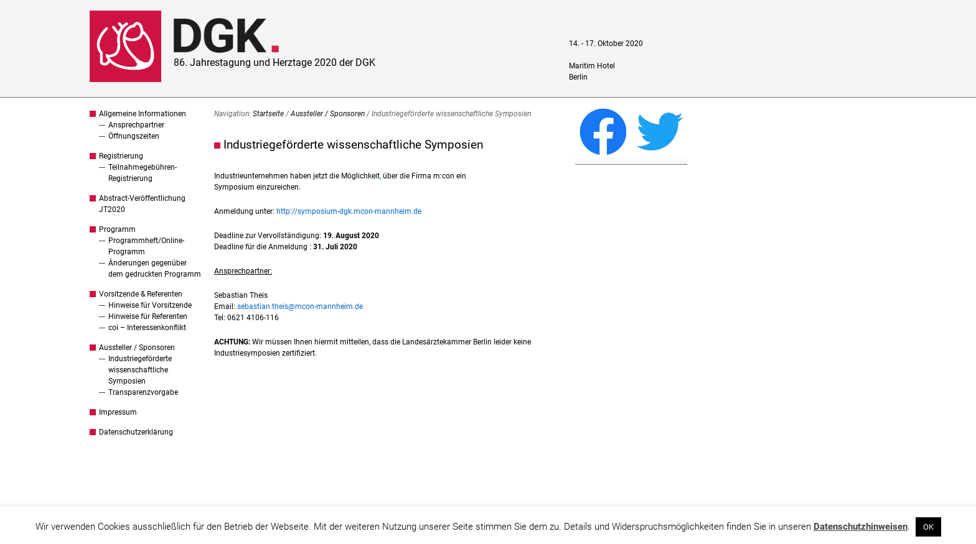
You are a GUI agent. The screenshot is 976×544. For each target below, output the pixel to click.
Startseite (268, 113)
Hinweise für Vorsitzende (150, 305)
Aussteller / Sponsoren (137, 347)
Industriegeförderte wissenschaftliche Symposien (140, 369)
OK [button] (928, 527)
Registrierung (121, 156)
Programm (117, 229)
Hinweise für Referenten (147, 316)
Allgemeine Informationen (142, 113)
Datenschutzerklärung (136, 432)
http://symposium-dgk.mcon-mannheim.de (348, 211)
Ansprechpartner (136, 125)
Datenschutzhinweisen (861, 526)
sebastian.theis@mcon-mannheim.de (300, 306)
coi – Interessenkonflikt (147, 327)
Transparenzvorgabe (143, 392)
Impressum (118, 412)
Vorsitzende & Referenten (140, 294)
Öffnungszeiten (133, 136)
